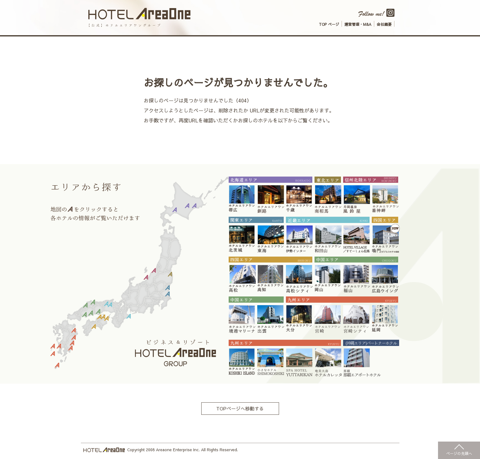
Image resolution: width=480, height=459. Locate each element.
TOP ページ (329, 24)
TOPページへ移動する (240, 408)
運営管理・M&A (357, 24)
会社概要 (384, 24)
